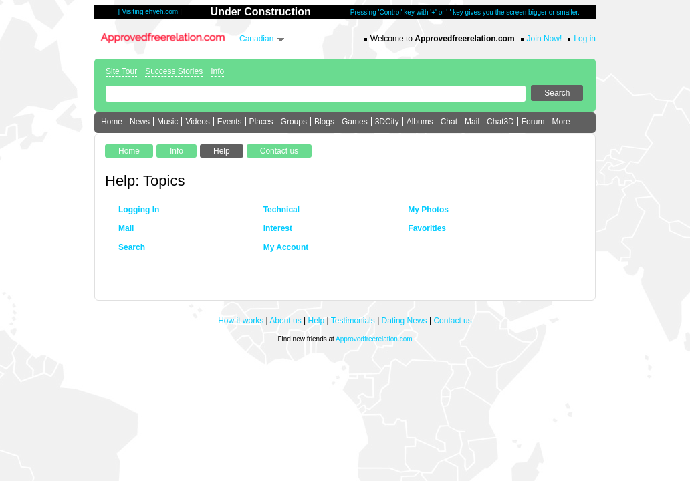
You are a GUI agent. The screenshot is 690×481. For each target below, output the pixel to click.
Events (229, 121)
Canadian (256, 38)
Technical (281, 209)
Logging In (138, 209)
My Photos (428, 209)
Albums (420, 121)
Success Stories (174, 71)
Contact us (452, 320)
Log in (585, 38)
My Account (286, 247)
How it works (240, 320)
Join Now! (544, 38)
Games (355, 121)
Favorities (427, 228)
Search (131, 247)
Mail (472, 121)
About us (285, 320)
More (561, 121)
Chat (449, 121)
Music (167, 121)
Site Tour (121, 71)
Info (217, 71)
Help (316, 320)
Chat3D (500, 121)
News (140, 121)
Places (261, 121)
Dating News (404, 320)
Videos (197, 121)
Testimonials (353, 320)
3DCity (387, 121)
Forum (533, 121)
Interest (277, 228)
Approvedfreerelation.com (374, 339)
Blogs (324, 121)
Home (111, 121)
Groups (294, 121)
